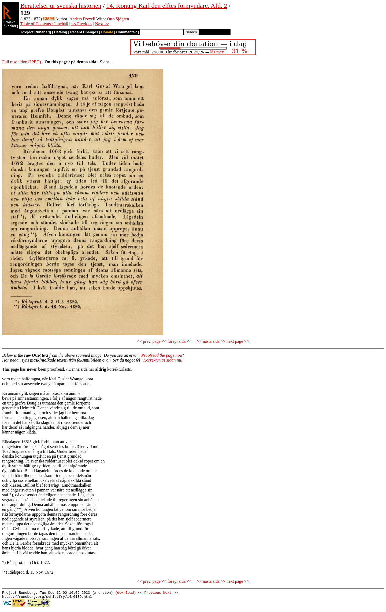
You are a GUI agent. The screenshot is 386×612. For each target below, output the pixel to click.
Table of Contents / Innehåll (44, 23)
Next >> (102, 23)
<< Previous (81, 23)
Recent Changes (84, 32)
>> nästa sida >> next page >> (223, 341)
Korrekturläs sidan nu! (163, 360)
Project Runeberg (36, 32)
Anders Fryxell (82, 19)
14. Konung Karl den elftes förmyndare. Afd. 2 (166, 5)
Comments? (126, 32)
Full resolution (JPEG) (21, 62)
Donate (107, 32)
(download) (125, 593)
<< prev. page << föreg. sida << (164, 341)
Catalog (60, 32)
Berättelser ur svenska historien (60, 5)
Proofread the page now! (162, 355)
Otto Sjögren (118, 19)
